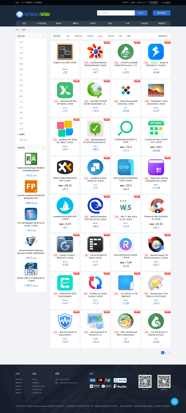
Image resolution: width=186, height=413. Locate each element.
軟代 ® (34, 379)
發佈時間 (163, 36)
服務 (133, 2)
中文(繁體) (166, 3)
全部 (67, 36)
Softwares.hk (36, 393)
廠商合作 (19, 393)
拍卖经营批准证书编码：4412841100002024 (152, 406)
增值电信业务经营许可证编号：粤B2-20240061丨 (114, 406)
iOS (120, 36)
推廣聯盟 (35, 383)
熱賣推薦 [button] (31, 148)
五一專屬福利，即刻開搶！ (33, 2)
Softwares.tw (36, 389)
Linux (100, 36)
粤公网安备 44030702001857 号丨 (81, 406)
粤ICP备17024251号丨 (57, 406)
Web (129, 36)
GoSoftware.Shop (38, 386)
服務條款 (19, 383)
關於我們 (19, 379)
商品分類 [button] (31, 36)
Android (111, 36)
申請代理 (19, 389)
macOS (90, 36)
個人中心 (141, 2)
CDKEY (125, 2)
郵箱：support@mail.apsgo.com (66, 383)
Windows (78, 36)
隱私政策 (19, 386)
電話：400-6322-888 (62, 379)
